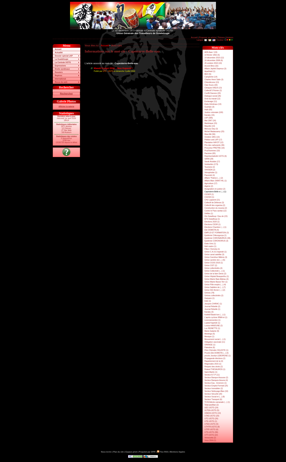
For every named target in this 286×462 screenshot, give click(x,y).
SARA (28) (208, 159)
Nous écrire (106, 452)
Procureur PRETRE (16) (214, 148)
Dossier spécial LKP (64, 56)
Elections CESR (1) (212, 224)
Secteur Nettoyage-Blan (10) (216, 391)
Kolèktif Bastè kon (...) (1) (214, 315)
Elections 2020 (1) (212, 222)
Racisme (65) (210, 153)
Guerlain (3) (209, 107)
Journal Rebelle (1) (212, 309)
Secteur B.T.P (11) (212, 375)
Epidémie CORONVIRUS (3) (216, 241)
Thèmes (221, 37)
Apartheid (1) (209, 71)
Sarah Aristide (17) (212, 162)
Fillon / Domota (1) (212, 249)
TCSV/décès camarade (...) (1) (217, 402)
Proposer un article (207, 37)
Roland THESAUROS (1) (214, 369)
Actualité (59, 53)
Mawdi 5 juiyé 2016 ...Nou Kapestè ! (113, 68)
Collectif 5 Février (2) (213, 90)
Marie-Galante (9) (211, 331)
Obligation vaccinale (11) (214, 342)
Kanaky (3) (209, 312)
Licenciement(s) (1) (212, 320)
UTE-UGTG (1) (210, 421)
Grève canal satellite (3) (214, 255)
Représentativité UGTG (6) (215, 156)
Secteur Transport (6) (213, 399)
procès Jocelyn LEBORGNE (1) (217, 356)
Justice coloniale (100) (213, 112)
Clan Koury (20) (211, 85)
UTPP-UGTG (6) (211, 429)
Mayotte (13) (209, 126)
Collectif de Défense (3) (214, 203)
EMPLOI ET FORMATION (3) (216, 233)
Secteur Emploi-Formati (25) (216, 386)
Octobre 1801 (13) (212, 137)
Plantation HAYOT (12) (213, 142)
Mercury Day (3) (211, 129)
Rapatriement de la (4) (213, 361)
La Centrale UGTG (63, 62)
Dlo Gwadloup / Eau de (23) (215, 216)
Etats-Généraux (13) (212, 104)
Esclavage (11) (210, 101)
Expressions (60, 66)
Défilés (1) (208, 214)
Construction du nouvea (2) (215, 208)
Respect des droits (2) (213, 367)
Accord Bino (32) (211, 66)
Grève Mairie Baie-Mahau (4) (216, 279)
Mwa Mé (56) (209, 134)
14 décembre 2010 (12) (214, 58)
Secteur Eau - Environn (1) (215, 383)
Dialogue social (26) (212, 96)
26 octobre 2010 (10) (213, 63)
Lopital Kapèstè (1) (212, 323)
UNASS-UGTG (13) (212, 413)
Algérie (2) (208, 186)
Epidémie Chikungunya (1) (215, 235)
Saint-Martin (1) (210, 372)
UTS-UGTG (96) (211, 432)
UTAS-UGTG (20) (211, 416)
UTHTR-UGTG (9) (212, 427)
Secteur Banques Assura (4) (216, 380)
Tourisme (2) (209, 167)
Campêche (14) (210, 77)
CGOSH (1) (209, 197)
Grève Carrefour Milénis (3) (215, 257)
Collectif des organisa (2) (214, 205)
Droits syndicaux (62, 69)
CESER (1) (209, 194)
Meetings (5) (209, 334)
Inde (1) (207, 301)
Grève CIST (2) (210, 265)
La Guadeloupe (61, 59)
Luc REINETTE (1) (212, 328)
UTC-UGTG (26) (211, 419)
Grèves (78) (209, 293)
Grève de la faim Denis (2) (215, 274)
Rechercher (66, 93)
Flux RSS (162, 452)
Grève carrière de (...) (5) (214, 260)
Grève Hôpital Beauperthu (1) (216, 276)
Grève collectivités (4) (213, 268)
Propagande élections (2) (214, 358)
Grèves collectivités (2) (213, 296)
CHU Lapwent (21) (212, 200)
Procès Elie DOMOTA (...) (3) (216, 353)
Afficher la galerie (66, 107)
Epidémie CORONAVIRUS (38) (217, 238)
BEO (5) (207, 74)
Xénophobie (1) (210, 172)
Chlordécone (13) (211, 82)
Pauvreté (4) (209, 175)
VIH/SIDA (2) (209, 170)
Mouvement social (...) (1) (215, 339)
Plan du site (118, 452)
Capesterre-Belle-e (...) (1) (215, 192)
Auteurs (229, 37)
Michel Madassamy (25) (214, 131)
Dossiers (59, 72)
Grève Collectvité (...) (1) (214, 271)
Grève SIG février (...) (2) (214, 290)
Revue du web (61, 82)
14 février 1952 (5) (212, 55)
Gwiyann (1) (209, 298)
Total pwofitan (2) (211, 405)
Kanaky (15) (209, 115)
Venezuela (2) (210, 438)
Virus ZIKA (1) (210, 440)
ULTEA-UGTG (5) (211, 410)
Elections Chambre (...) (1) (215, 227)
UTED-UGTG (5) (211, 424)
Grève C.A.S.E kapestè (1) (215, 252)
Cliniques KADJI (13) (213, 88)
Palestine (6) (209, 347)
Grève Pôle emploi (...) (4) (215, 285)
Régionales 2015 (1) (212, 364)
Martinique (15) (210, 123)
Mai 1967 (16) (210, 121)
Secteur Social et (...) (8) (214, 397)
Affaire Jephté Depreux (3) (215, 69)
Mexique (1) (209, 337)
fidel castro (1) (210, 246)
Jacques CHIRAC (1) (213, 304)
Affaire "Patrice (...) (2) (213, 178)
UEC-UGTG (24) (211, 408)
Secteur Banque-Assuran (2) (216, 378)
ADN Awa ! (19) (210, 52)
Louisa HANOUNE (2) (213, 326)
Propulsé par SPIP (147, 452)
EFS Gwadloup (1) (212, 219)
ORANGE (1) (209, 345)
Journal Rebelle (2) (212, 306)
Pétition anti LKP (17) (213, 140)
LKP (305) (208, 118)
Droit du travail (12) (212, 99)
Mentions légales (177, 452)
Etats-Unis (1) (210, 244)
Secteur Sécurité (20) (213, 394)
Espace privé (131, 452)
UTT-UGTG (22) (211, 435)
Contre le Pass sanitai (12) (215, 211)
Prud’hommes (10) (212, 151)
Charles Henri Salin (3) (213, 80)
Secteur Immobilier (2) (213, 388)
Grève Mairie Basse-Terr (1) (215, 282)
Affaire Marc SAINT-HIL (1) (215, 181)
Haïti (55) (208, 110)
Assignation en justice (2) (214, 189)
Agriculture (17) (210, 183)
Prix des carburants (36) (214, 145)
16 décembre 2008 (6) (213, 60)
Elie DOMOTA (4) (211, 230)
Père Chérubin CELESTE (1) (216, 350)
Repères (58, 76)
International (60, 79)
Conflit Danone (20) (212, 93)
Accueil (194, 37)
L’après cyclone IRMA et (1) (215, 317)
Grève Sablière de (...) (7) (215, 287)
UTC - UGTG (108, 71)
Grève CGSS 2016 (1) (213, 263)
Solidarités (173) (211, 164)
